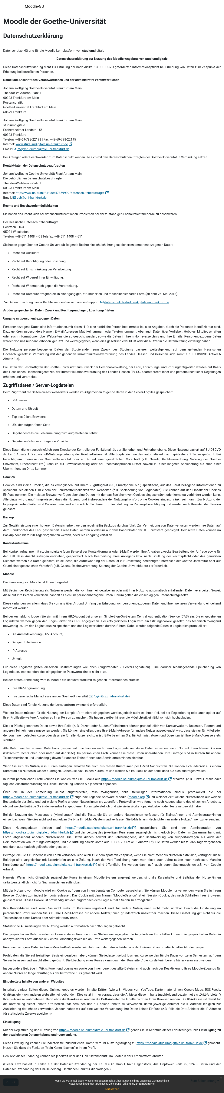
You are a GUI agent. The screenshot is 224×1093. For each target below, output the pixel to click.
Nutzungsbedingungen (82, 1083)
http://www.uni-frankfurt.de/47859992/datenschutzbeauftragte (60, 193)
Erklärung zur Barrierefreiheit (139, 1083)
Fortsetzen (112, 1089)
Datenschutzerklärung (109, 1083)
